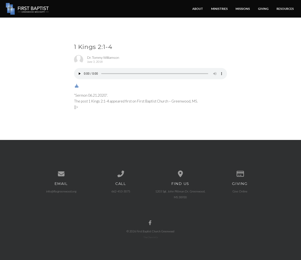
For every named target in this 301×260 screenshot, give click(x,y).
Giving (263, 8)
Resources (285, 8)
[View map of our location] (180, 174)
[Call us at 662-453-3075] (121, 174)
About (197, 8)
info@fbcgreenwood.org (61, 191)
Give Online (239, 191)
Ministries (219, 8)
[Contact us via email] (61, 174)
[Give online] (240, 174)
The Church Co (150, 237)
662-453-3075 (120, 191)
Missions (243, 8)
